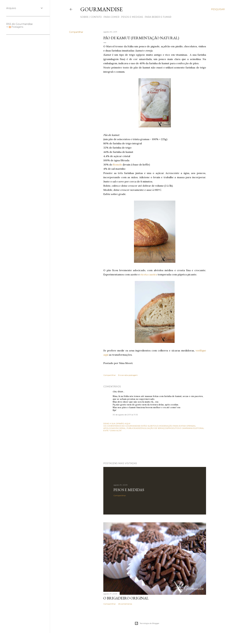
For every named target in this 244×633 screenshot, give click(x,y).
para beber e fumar (158, 17)
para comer (111, 17)
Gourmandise (101, 9)
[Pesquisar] (218, 9)
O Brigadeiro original (126, 598)
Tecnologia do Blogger (147, 623)
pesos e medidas (132, 17)
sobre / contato (91, 17)
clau (115, 391)
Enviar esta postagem (128, 375)
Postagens (16, 27)
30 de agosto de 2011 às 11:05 (125, 414)
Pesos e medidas (128, 489)
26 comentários (125, 604)
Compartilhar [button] (76, 32)
